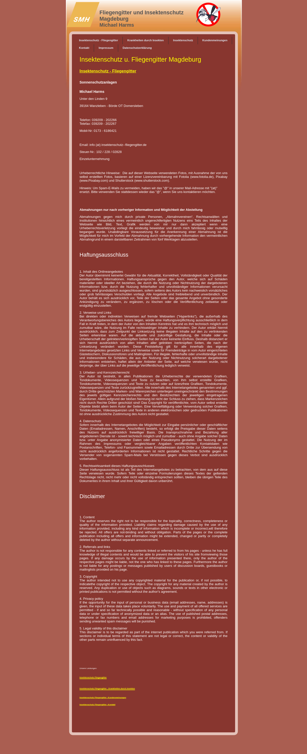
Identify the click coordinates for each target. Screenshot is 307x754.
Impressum (106, 47)
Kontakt (84, 47)
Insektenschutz (183, 40)
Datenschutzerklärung (137, 47)
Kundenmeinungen (215, 40)
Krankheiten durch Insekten (145, 40)
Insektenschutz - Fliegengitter (98, 40)
